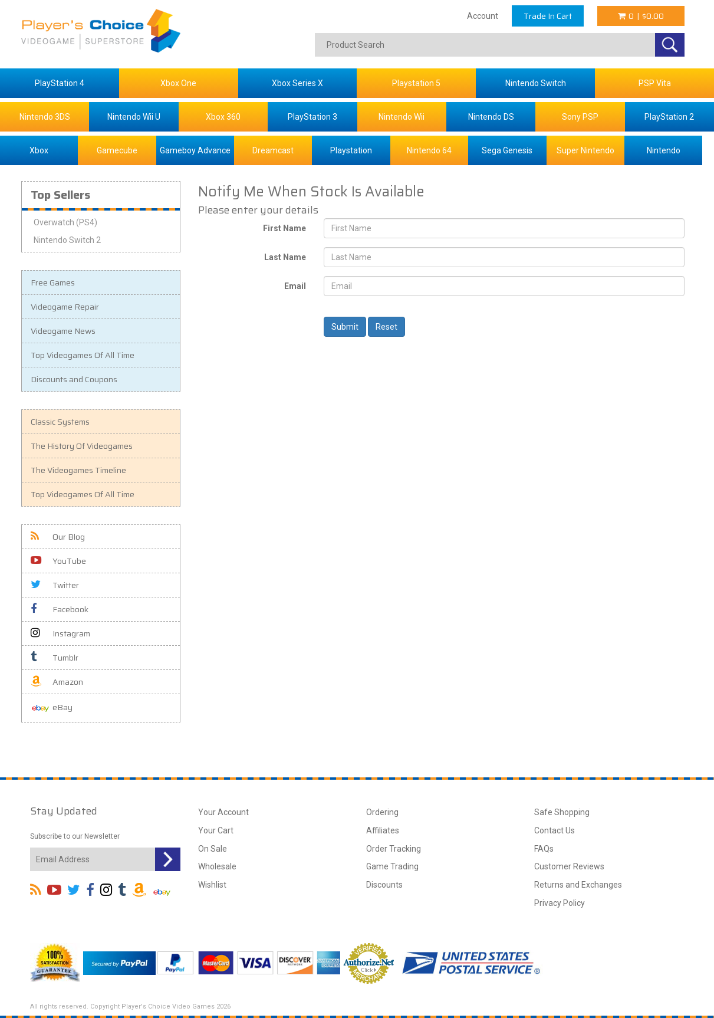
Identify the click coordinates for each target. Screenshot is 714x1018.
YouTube (58, 560)
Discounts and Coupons (74, 379)
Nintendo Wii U (133, 116)
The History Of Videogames (82, 445)
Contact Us (554, 830)
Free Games (53, 282)
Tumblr (54, 657)
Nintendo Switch (535, 83)
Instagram (60, 633)
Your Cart (215, 830)
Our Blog (58, 536)
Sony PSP (580, 116)
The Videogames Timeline (78, 470)
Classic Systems (60, 421)
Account (482, 16)
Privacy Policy (559, 903)
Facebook (59, 609)
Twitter (55, 585)
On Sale (212, 848)
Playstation (351, 150)
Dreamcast (273, 150)
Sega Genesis (507, 150)
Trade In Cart (548, 15)
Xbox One (178, 83)
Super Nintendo (585, 150)
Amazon (57, 681)
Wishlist (212, 884)
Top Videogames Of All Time (82, 355)
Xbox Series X (297, 83)
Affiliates (382, 830)
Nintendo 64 (429, 150)
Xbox (38, 150)
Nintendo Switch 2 (67, 240)
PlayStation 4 (59, 83)
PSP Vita (655, 83)
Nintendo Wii (402, 116)
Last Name (285, 257)
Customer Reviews (569, 866)
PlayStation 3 (312, 116)
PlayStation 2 (669, 116)
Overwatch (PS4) (65, 222)
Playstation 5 (416, 83)
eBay (52, 708)
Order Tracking (393, 848)
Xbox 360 (223, 116)
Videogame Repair (65, 306)
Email (295, 286)
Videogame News (63, 330)
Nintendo (663, 150)
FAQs (544, 848)
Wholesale (217, 866)
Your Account (223, 812)
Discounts (384, 884)
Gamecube (117, 150)
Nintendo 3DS (44, 116)
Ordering (382, 812)
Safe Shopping (562, 812)
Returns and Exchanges (578, 884)
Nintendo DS (491, 116)
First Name (284, 228)
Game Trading (392, 866)
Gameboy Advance (195, 150)
